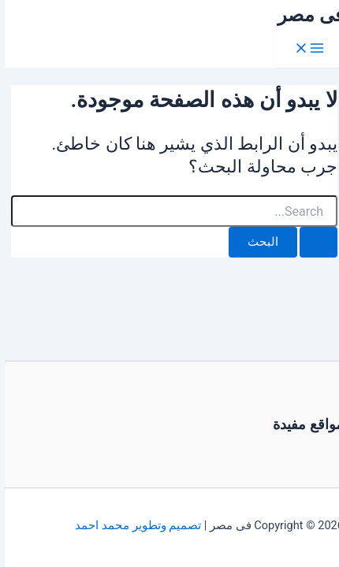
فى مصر (306, 15)
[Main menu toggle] (304, 49)
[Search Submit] (314, 242)
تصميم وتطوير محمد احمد (133, 525)
